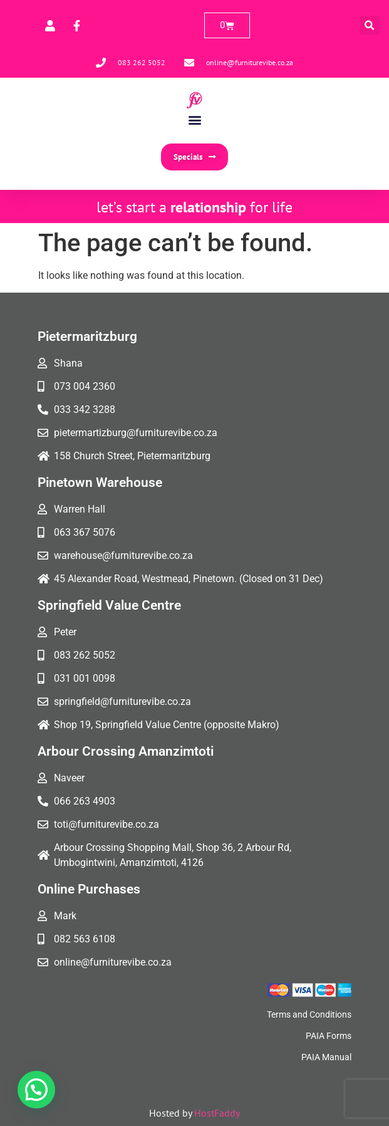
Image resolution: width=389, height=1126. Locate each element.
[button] (370, 25)
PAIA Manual (326, 1057)
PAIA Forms (328, 1036)
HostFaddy (217, 1113)
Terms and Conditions (309, 1014)
